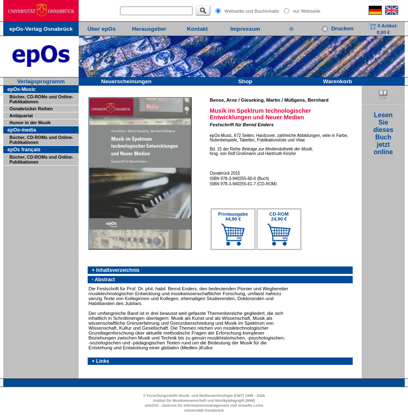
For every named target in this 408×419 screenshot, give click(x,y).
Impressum (245, 29)
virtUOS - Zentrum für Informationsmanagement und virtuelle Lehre (204, 405)
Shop (245, 81)
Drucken (338, 28)
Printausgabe (233, 216)
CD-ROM (278, 216)
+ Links (100, 361)
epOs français (24, 150)
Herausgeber (149, 29)
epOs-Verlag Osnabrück (41, 29)
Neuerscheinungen (126, 81)
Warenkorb (337, 81)
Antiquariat (21, 115)
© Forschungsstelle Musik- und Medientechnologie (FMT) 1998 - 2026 (204, 396)
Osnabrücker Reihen (31, 108)
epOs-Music (21, 89)
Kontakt (197, 29)
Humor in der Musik (30, 122)
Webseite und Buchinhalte (251, 11)
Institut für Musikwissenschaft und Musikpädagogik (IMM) (204, 401)
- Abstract (103, 279)
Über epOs (101, 29)
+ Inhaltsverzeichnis (116, 270)
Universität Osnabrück (204, 410)
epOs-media (21, 130)
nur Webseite (307, 11)
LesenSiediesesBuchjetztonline (383, 133)
